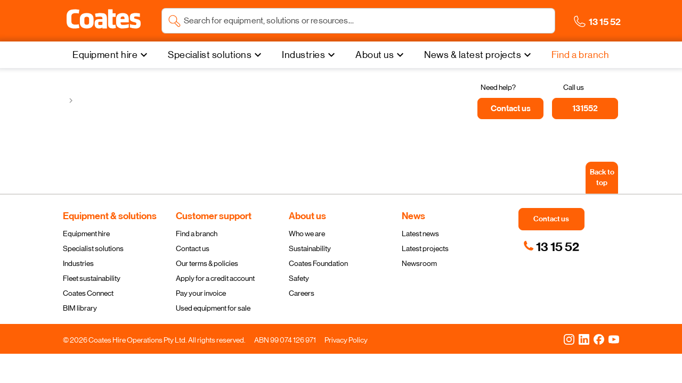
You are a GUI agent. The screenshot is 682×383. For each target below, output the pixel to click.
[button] (103, 19)
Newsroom (419, 263)
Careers (301, 293)
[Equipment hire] (111, 54)
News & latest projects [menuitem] (472, 54)
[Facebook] (599, 338)
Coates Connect (88, 293)
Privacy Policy (346, 340)
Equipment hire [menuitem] (104, 54)
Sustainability (310, 248)
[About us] (381, 54)
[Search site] (366, 21)
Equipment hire (86, 233)
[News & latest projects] (479, 54)
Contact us (192, 248)
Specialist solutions (93, 248)
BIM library (80, 308)
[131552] (585, 108)
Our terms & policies (207, 263)
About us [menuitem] (374, 54)
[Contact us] (510, 108)
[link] (551, 246)
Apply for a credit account (215, 278)
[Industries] (310, 54)
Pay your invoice (201, 293)
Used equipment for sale (213, 308)
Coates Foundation (318, 263)
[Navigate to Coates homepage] (103, 21)
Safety (299, 278)
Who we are (307, 233)
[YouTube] (613, 338)
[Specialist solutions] (216, 54)
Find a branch (196, 233)
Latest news (420, 233)
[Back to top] (602, 178)
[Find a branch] (580, 54)
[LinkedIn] (584, 338)
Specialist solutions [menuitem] (209, 54)
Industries (78, 263)
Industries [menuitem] (303, 54)
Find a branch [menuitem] (580, 54)
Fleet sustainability (91, 278)
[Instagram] (569, 338)
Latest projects (425, 248)
